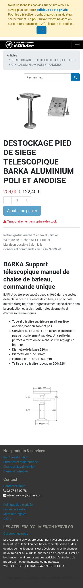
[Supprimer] (7, 200)
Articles (12, 55)
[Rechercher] (75, 77)
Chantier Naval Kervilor (19, 466)
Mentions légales (14, 514)
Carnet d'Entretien (15, 471)
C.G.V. (7, 518)
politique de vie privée (52, 10)
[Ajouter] (27, 200)
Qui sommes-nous (15, 533)
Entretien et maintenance (20, 462)
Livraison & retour (15, 509)
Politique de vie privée (18, 504)
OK (41, 30)
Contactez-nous (14, 486)
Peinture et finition (15, 457)
